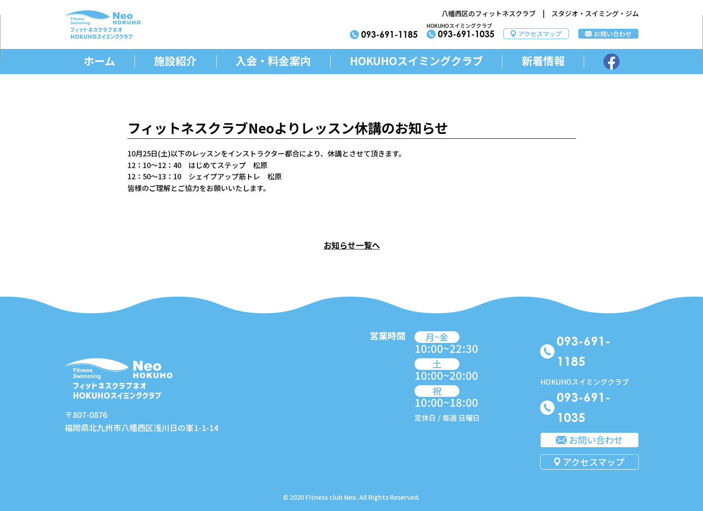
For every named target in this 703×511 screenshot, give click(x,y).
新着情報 (543, 61)
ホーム (99, 61)
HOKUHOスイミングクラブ (416, 61)
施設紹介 (175, 61)
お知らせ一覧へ (351, 245)
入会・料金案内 (273, 61)
